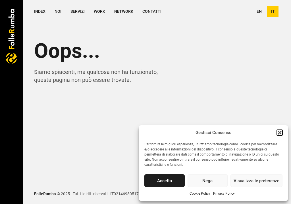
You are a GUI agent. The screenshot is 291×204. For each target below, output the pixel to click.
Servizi (77, 11)
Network (123, 11)
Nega (207, 180)
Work (99, 11)
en (259, 11)
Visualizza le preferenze (256, 180)
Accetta (164, 180)
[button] (279, 132)
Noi (58, 11)
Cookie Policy (200, 194)
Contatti (151, 11)
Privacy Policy (224, 194)
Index (39, 11)
